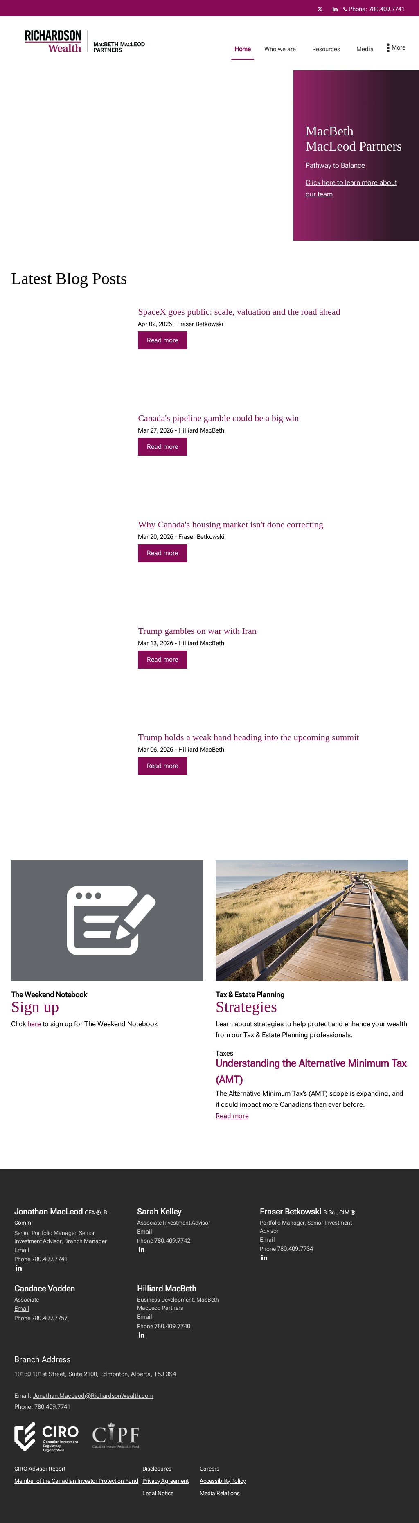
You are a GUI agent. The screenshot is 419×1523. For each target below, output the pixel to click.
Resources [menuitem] (334, 49)
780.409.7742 (172, 1240)
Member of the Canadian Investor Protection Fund (76, 1481)
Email (21, 1250)
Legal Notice (157, 1493)
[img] (66, 348)
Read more (232, 1116)
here (34, 1024)
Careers (209, 1468)
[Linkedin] (335, 9)
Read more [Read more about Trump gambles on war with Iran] (162, 659)
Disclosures (156, 1468)
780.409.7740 (172, 1326)
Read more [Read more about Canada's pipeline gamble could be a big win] (162, 447)
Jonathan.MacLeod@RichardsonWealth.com (93, 1395)
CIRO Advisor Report (39, 1468)
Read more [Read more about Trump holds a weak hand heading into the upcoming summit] (162, 766)
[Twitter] (320, 9)
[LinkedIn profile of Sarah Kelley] (143, 1249)
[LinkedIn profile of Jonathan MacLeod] (20, 1267)
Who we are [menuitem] (288, 49)
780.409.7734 (295, 1249)
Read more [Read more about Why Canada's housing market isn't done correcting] (162, 553)
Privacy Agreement (165, 1481)
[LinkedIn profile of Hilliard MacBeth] (143, 1334)
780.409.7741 (50, 1259)
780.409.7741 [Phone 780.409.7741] (387, 9)
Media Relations (220, 1493)
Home (251, 49)
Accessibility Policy (223, 1481)
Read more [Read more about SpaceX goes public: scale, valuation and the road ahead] (162, 340)
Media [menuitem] (373, 49)
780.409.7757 (50, 1318)
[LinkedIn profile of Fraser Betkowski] (266, 1257)
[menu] (404, 48)
